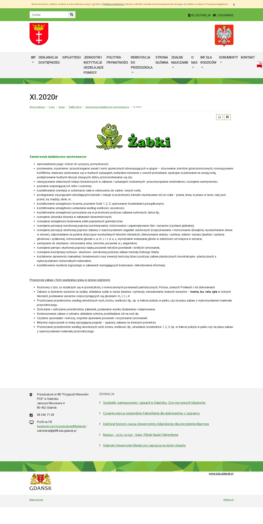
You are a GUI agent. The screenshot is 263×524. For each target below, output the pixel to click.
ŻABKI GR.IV (75, 107)
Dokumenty (228, 57)
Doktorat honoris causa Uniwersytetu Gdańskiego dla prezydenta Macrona (156, 424)
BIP (33, 57)
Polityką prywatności (113, 4)
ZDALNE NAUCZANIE (179, 59)
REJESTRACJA (199, 15)
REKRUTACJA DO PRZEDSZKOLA (141, 62)
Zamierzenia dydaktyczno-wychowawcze (107, 107)
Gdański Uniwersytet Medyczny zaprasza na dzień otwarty (144, 445)
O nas (194, 59)
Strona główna (161, 59)
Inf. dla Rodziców (208, 59)
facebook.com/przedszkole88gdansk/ (62, 426)
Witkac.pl (228, 499)
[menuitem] (33, 64)
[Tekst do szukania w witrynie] (49, 14)
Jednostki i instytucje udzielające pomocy (94, 64)
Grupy (62, 107)
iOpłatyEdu (71, 57)
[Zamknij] (234, 4)
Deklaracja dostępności (49, 59)
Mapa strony (36, 499)
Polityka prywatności (117, 59)
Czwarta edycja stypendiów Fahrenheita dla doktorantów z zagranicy (151, 413)
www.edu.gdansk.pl (221, 473)
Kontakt (248, 57)
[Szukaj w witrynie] (71, 14)
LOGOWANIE (223, 15)
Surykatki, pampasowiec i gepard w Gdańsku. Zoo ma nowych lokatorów (154, 403)
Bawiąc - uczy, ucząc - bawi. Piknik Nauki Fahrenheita (140, 435)
